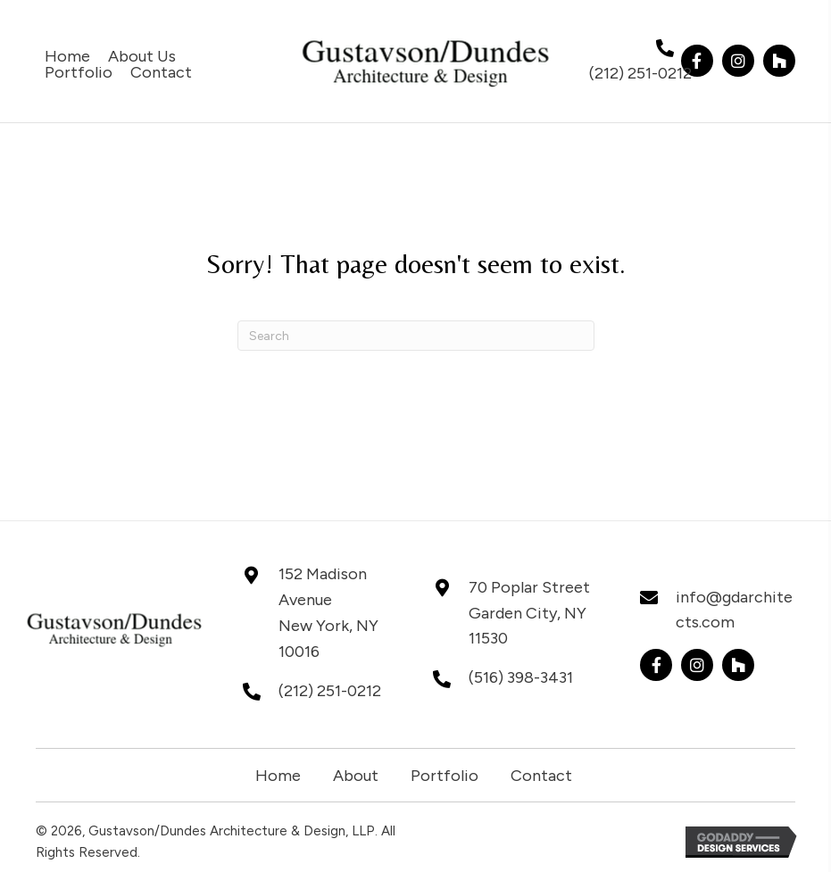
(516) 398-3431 (521, 677)
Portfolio (444, 776)
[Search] (415, 335)
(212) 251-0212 (640, 73)
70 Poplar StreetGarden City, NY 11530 (529, 613)
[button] (697, 61)
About (355, 776)
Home (278, 776)
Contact (541, 776)
